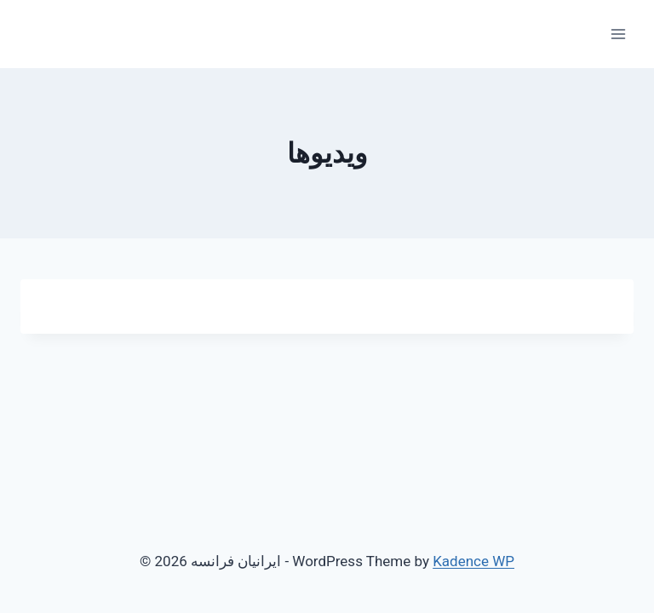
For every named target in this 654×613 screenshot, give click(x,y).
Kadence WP (473, 561)
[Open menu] (618, 33)
